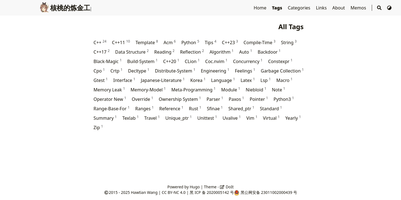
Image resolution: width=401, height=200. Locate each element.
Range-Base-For (112, 108)
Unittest (207, 118)
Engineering (215, 71)
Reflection (192, 52)
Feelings (245, 71)
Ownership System (180, 99)
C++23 (230, 42)
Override (142, 99)
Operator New (110, 99)
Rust (195, 108)
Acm (169, 42)
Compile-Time (259, 42)
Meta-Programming (193, 89)
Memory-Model (148, 89)
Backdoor (269, 52)
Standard (271, 108)
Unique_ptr (178, 118)
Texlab (130, 118)
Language (223, 80)
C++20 (171, 61)
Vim (252, 118)
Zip (98, 127)
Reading (164, 52)
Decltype (138, 71)
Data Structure (132, 52)
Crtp (116, 71)
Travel (152, 118)
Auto (245, 52)
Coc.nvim (216, 61)
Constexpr (280, 61)
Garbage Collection (282, 71)
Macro (284, 80)
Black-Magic (108, 61)
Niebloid (256, 89)
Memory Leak (109, 89)
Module (230, 89)
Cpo (99, 71)
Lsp (265, 80)
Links (322, 8)
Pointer (259, 99)
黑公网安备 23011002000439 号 (269, 192)
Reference (171, 108)
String (289, 42)
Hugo (195, 186)
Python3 (283, 99)
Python (190, 42)
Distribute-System (175, 71)
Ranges (144, 108)
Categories (299, 8)
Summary (105, 118)
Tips (210, 42)
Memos (359, 8)
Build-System (142, 61)
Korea (198, 80)
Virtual (271, 118)
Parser (215, 99)
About (339, 8)
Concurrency (248, 61)
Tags (277, 8)
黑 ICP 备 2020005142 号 (212, 192)
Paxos (236, 99)
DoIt (227, 186)
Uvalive (231, 118)
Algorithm (221, 52)
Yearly (293, 118)
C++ (100, 42)
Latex (248, 80)
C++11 (121, 42)
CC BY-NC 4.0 (173, 192)
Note (278, 89)
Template (147, 42)
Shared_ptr (241, 108)
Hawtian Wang (144, 192)
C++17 (102, 52)
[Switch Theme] (389, 8)
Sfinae (215, 108)
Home (261, 8)
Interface (124, 80)
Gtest (101, 80)
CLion (192, 61)
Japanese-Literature (163, 80)
